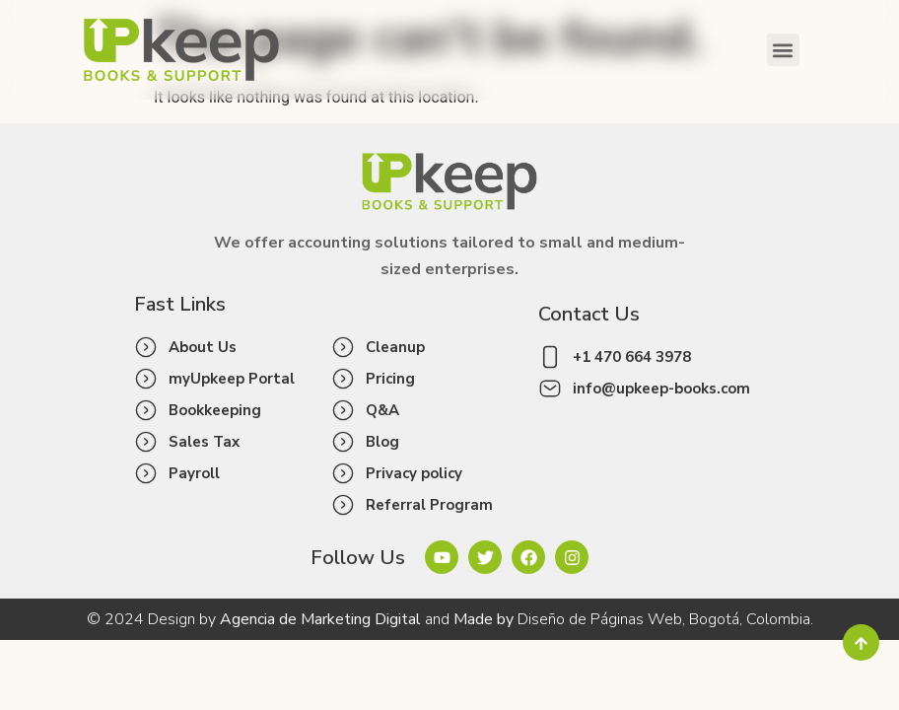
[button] (783, 50)
